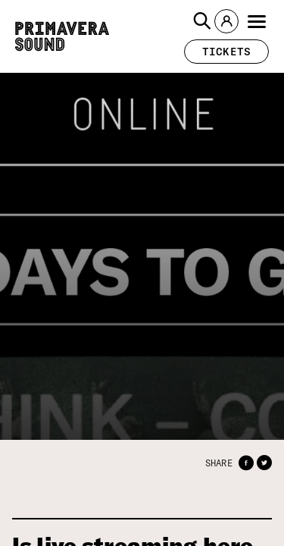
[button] (202, 21)
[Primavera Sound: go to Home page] (62, 36)
